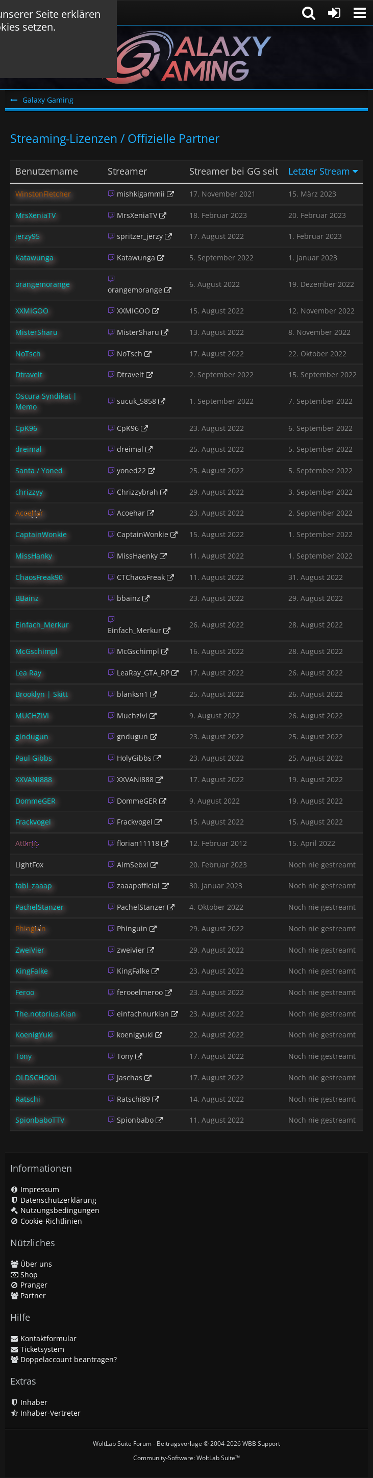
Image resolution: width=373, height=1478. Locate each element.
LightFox (29, 864)
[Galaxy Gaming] (186, 57)
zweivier (126, 950)
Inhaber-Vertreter (45, 1413)
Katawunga (131, 257)
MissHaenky (133, 556)
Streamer (127, 171)
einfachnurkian (138, 1014)
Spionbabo (131, 1120)
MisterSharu (133, 332)
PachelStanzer (136, 907)
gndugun (128, 736)
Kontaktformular (43, 1338)
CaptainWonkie (138, 534)
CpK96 (123, 428)
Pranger (28, 1285)
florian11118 (133, 843)
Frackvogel (130, 822)
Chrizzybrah (133, 492)
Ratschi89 (129, 1099)
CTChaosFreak (136, 577)
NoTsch (125, 353)
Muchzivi (127, 715)
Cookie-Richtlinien (46, 1221)
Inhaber (28, 1402)
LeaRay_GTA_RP (138, 672)
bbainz (124, 598)
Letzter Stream (319, 171)
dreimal (125, 449)
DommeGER (132, 801)
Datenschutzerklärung (53, 1200)
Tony (120, 1056)
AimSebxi (128, 864)
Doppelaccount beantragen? (63, 1359)
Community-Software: (186, 1457)
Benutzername (46, 171)
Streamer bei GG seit (233, 171)
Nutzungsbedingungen (55, 1210)
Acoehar (126, 513)
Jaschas (125, 1077)
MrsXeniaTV (132, 215)
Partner (28, 1295)
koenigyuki (130, 1034)
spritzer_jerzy (135, 236)
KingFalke (129, 971)
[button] (360, 13)
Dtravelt (126, 374)
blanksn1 (128, 694)
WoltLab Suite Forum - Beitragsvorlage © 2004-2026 (186, 1443)
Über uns (31, 1264)
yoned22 (127, 470)
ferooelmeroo (135, 992)
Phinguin (127, 928)
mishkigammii (136, 194)
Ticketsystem (37, 1349)
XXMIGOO (129, 311)
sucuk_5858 (132, 401)
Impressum (34, 1189)
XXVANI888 (131, 779)
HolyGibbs (130, 758)
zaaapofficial (134, 885)
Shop (24, 1274)
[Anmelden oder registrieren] (334, 13)
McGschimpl (133, 651)
